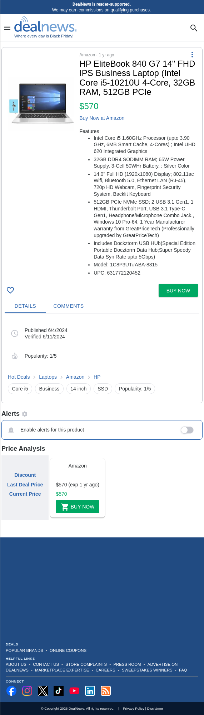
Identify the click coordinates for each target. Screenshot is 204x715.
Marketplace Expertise (62, 670)
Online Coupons (68, 650)
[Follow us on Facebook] (11, 690)
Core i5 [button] (20, 389)
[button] (102, 164)
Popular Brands (24, 650)
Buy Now (78, 507)
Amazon (75, 377)
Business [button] (49, 389)
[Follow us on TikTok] (58, 690)
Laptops (48, 377)
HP (97, 377)
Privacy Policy (133, 708)
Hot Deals (19, 377)
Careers (105, 670)
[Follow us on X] (43, 690)
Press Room (127, 664)
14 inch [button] (78, 389)
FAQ (183, 670)
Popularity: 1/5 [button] (135, 389)
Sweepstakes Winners (147, 670)
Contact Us (46, 664)
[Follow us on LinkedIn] (90, 690)
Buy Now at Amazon (101, 118)
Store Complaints (86, 664)
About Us (16, 664)
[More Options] (192, 54)
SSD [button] (103, 389)
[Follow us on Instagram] (27, 690)
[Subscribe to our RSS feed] (105, 690)
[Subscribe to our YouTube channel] (74, 690)
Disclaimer (155, 708)
